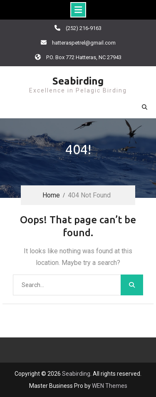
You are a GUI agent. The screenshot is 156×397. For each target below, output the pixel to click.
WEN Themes (109, 385)
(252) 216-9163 (84, 28)
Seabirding (78, 81)
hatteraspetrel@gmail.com (84, 43)
